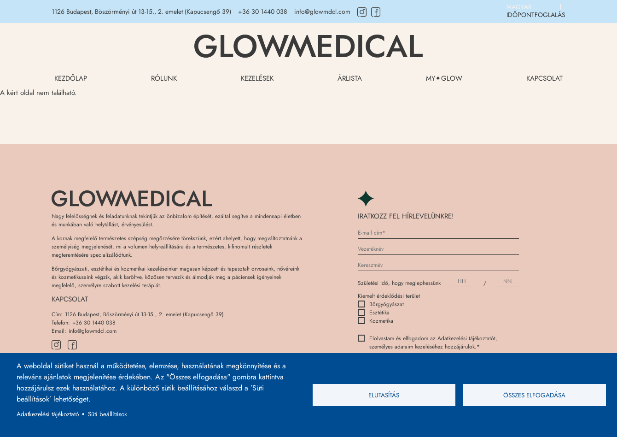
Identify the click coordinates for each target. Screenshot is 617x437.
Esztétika (374, 312)
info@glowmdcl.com (322, 11)
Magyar (519, 7)
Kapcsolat (544, 78)
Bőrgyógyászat (381, 304)
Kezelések (257, 78)
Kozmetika (375, 321)
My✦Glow (444, 78)
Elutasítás (383, 395)
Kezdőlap (70, 78)
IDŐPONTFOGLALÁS (535, 14)
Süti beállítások (107, 414)
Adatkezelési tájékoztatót (466, 338)
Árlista (350, 78)
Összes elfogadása (534, 395)
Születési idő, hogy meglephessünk (399, 283)
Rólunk (164, 78)
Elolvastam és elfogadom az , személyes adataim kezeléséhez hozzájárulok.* (427, 342)
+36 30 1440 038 (262, 11)
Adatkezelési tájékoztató (48, 414)
